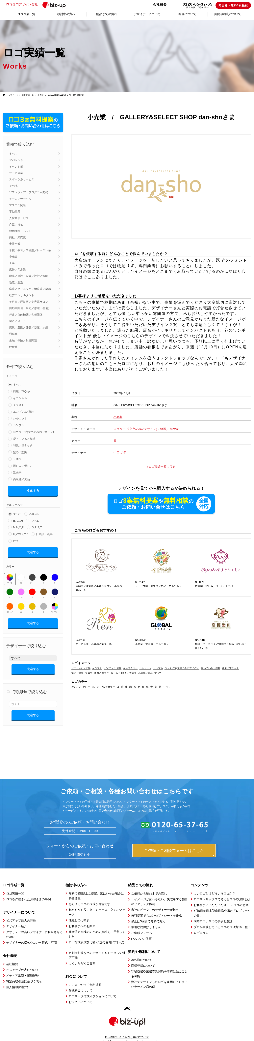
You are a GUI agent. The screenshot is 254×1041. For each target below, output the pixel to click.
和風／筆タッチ (23, 445)
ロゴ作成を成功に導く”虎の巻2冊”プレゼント (97, 938)
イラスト (18, 405)
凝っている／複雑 (24, 438)
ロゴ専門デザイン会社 (38, 4)
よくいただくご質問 (82, 956)
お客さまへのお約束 (82, 919)
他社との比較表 (79, 913)
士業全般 (14, 243)
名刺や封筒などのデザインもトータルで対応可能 (97, 948)
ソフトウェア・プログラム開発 (28, 192)
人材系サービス (19, 218)
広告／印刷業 (17, 269)
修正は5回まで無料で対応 (148, 914)
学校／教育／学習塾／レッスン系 (30, 250)
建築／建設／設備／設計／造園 (28, 275)
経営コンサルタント (21, 295)
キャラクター (130, 668)
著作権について (141, 953)
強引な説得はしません (146, 920)
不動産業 (14, 211)
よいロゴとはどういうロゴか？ (214, 886)
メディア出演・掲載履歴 (22, 968)
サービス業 (16, 173)
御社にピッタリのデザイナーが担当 (155, 902)
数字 (16, 539)
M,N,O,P (18, 526)
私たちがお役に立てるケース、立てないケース (97, 905)
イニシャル (20, 398)
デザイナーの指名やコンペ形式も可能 (31, 935)
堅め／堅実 (20, 452)
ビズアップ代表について (22, 962)
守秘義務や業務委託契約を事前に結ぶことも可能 (159, 967)
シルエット (20, 418)
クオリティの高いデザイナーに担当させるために (34, 927)
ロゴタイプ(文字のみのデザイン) (33, 432)
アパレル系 (16, 160)
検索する (33, 490)
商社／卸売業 (17, 237)
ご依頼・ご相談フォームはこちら (174, 843)
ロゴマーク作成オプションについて (92, 989)
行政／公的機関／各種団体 (25, 314)
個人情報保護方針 (18, 980)
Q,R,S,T (37, 526)
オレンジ (9, 605)
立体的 (17, 459)
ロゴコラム (201, 925)
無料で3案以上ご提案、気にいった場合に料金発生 (96, 889)
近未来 (17, 472)
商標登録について (143, 958)
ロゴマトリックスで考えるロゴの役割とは (222, 892)
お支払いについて (80, 995)
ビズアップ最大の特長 (21, 913)
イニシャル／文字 (80, 668)
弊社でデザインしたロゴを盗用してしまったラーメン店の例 (159, 977)
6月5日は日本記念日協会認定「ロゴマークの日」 (222, 906)
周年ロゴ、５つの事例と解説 (213, 914)
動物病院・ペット (20, 231)
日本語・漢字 (44, 532)
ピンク (21, 591)
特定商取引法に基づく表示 (24, 974)
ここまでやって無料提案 (85, 977)
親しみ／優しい (23, 465)
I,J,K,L (35, 519)
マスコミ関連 (17, 205)
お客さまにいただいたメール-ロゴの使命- (221, 898)
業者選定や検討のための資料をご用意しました (97, 927)
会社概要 (160, 4)
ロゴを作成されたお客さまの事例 (28, 892)
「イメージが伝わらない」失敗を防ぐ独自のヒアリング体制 (159, 895)
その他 (13, 185)
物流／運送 (16, 282)
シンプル (18, 425)
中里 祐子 (120, 452)
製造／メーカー (19, 321)
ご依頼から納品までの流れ (149, 886)
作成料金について (80, 983)
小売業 (13, 256)
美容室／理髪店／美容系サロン (28, 301)
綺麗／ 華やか (169, 429)
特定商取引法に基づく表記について (127, 1030)
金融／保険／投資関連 (23, 340)
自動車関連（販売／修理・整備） (30, 308)
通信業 (13, 334)
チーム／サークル (20, 198)
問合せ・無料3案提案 (233, 5)
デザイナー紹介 (16, 919)
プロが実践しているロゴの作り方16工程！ (222, 920)
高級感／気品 (21, 479)
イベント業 (16, 166)
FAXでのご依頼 (141, 931)
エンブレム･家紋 (23, 411)
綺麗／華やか (21, 391)
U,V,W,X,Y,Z (20, 532)
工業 (12, 263)
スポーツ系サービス (21, 179)
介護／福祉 (16, 224)
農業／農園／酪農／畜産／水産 (28, 327)
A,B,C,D (34, 512)
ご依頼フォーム (141, 925)
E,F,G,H (18, 519)
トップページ (12, 95)
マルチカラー (55, 605)
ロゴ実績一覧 (28, 95)
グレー (32, 576)
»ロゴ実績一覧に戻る (161, 466)
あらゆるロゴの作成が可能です (89, 897)
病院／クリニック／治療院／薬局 (30, 288)
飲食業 (13, 346)
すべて (13, 153)
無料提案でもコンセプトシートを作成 (156, 908)
